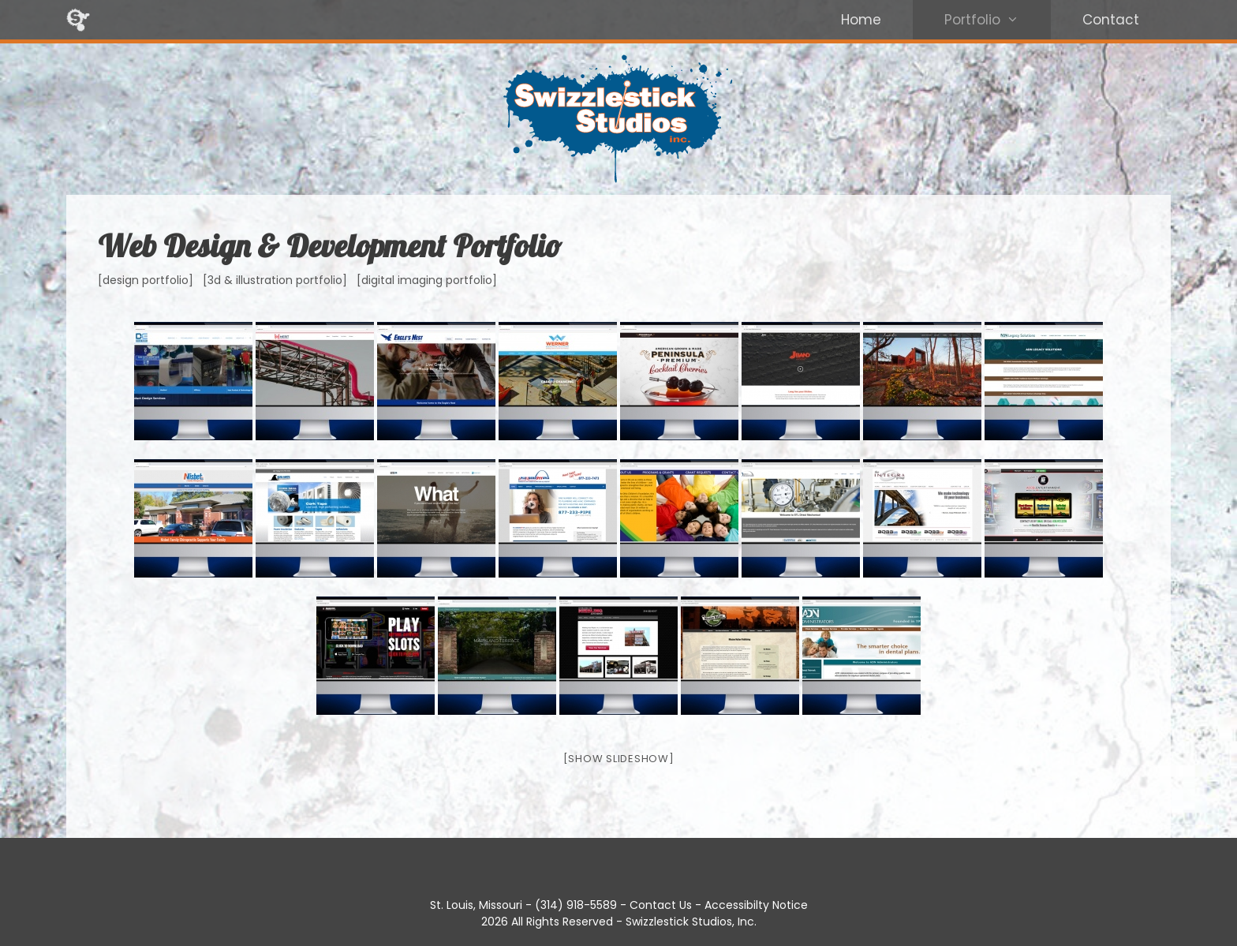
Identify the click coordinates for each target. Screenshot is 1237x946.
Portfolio (997, 19)
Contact (1110, 19)
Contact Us (661, 905)
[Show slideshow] (619, 758)
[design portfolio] (145, 280)
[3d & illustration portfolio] (275, 280)
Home (861, 19)
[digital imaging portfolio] (427, 280)
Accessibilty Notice (756, 905)
